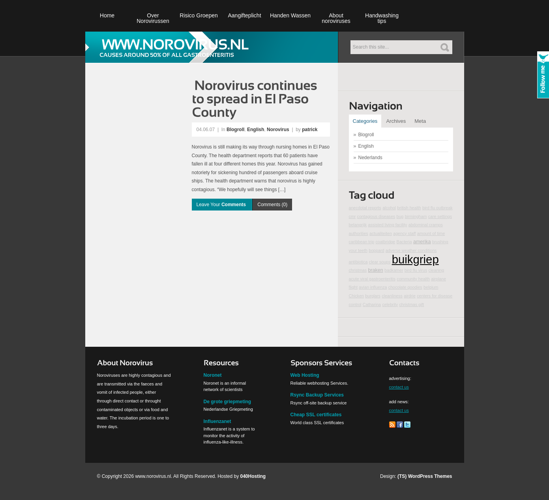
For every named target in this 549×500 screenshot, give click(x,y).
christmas (358, 270)
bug (400, 216)
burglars (372, 295)
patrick (309, 129)
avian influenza (373, 287)
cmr (352, 216)
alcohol (389, 207)
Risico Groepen (199, 15)
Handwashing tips (382, 18)
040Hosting (253, 476)
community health (413, 278)
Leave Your (222, 204)
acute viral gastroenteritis (372, 278)
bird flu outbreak (437, 207)
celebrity (390, 304)
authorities (358, 233)
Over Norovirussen (153, 18)
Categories (365, 121)
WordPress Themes (430, 476)
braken (375, 270)
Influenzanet (217, 421)
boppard (376, 250)
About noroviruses (336, 18)
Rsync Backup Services (317, 395)
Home (107, 15)
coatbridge (385, 241)
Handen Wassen (290, 15)
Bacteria (404, 241)
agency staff (404, 233)
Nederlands (370, 157)
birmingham (416, 216)
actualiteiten (380, 233)
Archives (396, 121)
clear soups (380, 261)
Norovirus (278, 129)
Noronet (213, 375)
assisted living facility (387, 224)
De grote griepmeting (227, 401)
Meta (420, 121)
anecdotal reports (365, 207)
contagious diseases (376, 216)
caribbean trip (362, 241)
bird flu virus (416, 270)
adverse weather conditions (411, 250)
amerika (422, 241)
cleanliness (392, 295)
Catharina (372, 304)
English (255, 129)
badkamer (393, 270)
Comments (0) (272, 204)
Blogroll (235, 129)
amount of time (431, 233)
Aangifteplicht (244, 15)
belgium (430, 287)
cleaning (436, 270)
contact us (399, 387)
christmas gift (411, 304)
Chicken (356, 295)
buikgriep (415, 259)
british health (409, 207)
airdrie (410, 295)
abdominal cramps (425, 224)
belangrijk (358, 224)
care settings (440, 216)
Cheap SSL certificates (316, 414)
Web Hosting (304, 375)
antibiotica (358, 261)
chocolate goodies (405, 287)
